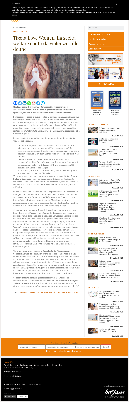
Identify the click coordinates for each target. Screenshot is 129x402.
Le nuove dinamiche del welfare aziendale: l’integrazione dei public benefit (108, 152)
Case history (95, 48)
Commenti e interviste (99, 34)
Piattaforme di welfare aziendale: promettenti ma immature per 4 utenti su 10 (109, 306)
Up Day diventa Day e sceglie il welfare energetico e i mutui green (109, 239)
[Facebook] (15, 103)
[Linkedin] (24, 103)
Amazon (95, 114)
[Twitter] (20, 103)
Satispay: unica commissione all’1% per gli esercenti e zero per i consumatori (109, 264)
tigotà (52, 292)
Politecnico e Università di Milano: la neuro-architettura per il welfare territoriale (109, 193)
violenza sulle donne (67, 292)
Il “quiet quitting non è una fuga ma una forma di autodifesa (109, 130)
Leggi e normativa (97, 39)
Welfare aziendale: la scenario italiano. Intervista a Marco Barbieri (109, 164)
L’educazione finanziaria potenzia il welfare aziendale (108, 141)
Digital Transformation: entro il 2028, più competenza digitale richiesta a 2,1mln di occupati (108, 207)
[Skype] (43, 103)
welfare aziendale (38, 292)
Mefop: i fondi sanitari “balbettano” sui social (107, 330)
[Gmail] (34, 103)
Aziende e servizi (97, 44)
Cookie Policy (23, 396)
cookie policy (81, 10)
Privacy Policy (11, 396)
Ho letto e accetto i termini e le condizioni (65, 351)
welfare (24, 292)
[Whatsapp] (29, 103)
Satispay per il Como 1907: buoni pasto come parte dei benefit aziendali (109, 182)
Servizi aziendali (21, 32)
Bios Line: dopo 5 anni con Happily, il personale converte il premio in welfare (109, 220)
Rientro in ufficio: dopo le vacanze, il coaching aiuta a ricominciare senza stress (109, 275)
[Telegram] (38, 103)
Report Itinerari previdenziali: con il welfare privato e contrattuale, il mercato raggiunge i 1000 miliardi (109, 318)
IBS (100, 114)
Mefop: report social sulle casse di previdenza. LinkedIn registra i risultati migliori (109, 294)
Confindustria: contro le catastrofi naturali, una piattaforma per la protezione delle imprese (108, 251)
